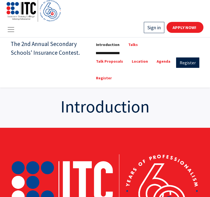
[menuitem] (107, 45)
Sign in (154, 27)
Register (188, 62)
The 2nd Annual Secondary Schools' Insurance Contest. (45, 48)
